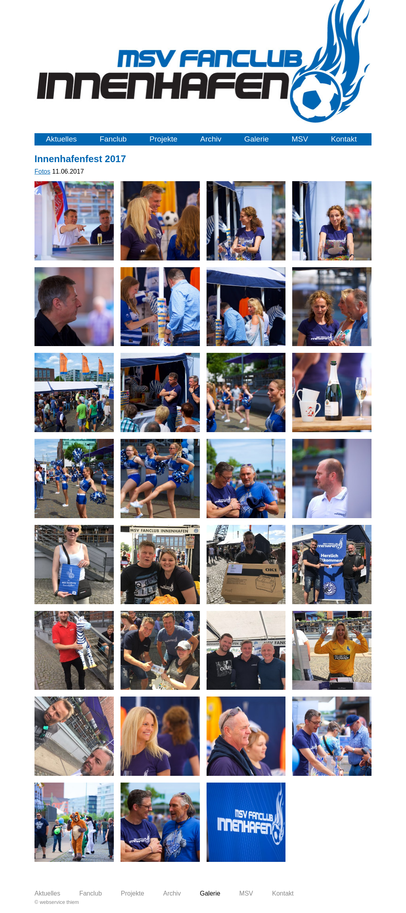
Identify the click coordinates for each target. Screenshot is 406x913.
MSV (299, 139)
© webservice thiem (56, 902)
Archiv (210, 139)
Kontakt (344, 139)
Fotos (42, 171)
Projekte (163, 139)
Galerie (256, 139)
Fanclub (113, 139)
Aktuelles (61, 139)
